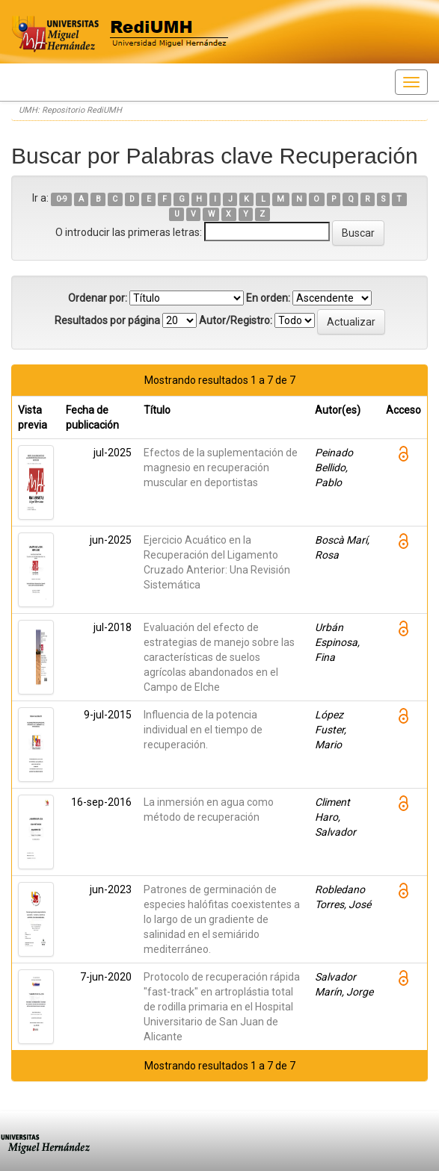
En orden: (268, 298)
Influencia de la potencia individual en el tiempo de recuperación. (203, 730)
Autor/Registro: (235, 320)
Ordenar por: (97, 298)
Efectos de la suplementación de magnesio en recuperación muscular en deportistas (221, 467)
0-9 (61, 199)
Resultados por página (107, 320)
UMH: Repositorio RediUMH (70, 110)
